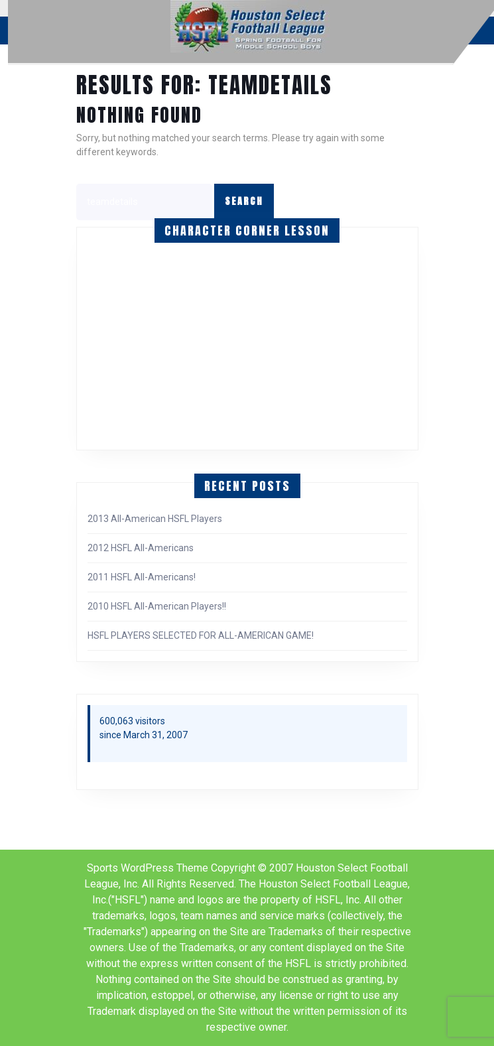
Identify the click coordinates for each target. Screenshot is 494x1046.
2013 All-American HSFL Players (155, 518)
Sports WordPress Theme (147, 868)
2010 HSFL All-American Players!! (157, 606)
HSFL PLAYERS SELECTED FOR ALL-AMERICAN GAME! (201, 635)
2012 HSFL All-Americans (141, 548)
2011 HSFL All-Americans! (142, 577)
